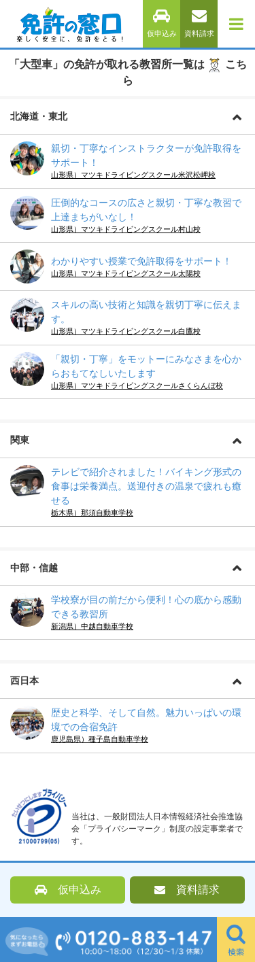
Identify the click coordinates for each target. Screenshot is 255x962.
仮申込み (162, 23)
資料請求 (199, 23)
